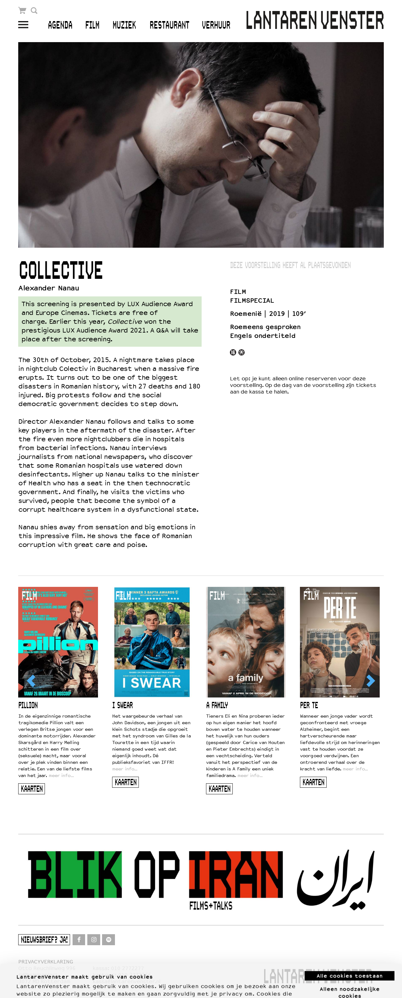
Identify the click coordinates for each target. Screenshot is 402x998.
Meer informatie (38, 985)
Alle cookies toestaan (350, 942)
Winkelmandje (22, 10)
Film (92, 25)
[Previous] (31, 680)
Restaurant (169, 25)
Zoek (34, 10)
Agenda (60, 25)
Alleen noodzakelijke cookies (350, 959)
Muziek (124, 25)
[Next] (370, 680)
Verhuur (216, 25)
